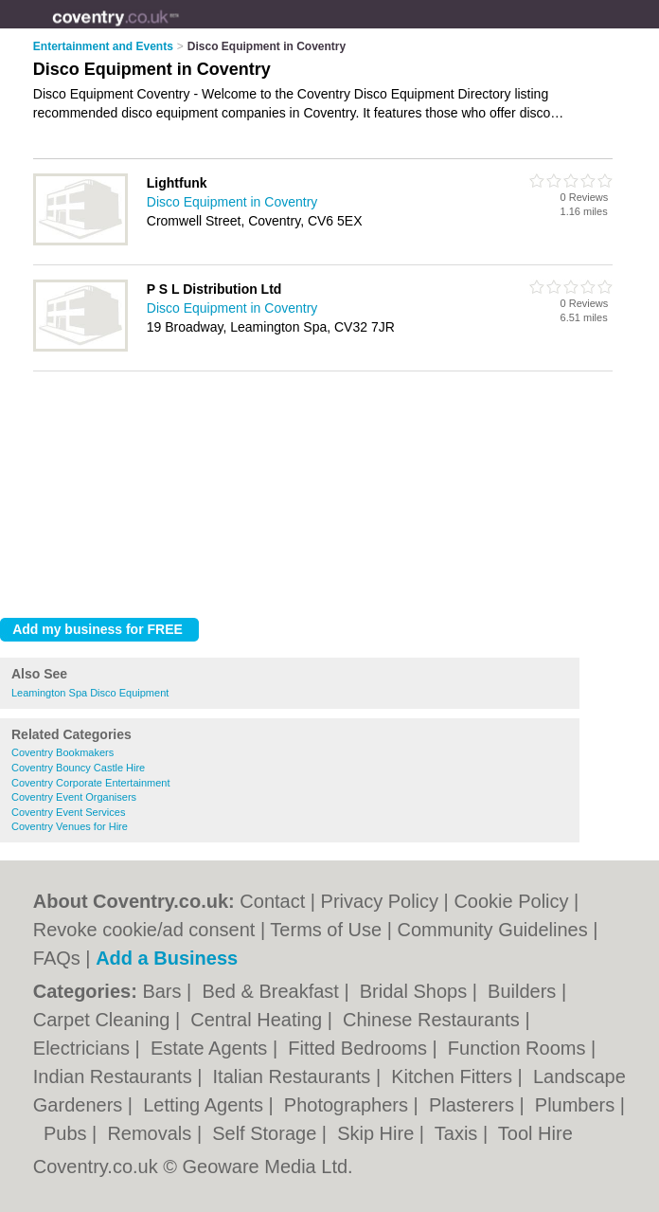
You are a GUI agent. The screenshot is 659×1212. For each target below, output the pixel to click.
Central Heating (259, 1019)
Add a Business (167, 958)
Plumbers (577, 1104)
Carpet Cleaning (104, 1019)
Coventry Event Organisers (73, 797)
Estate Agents (212, 1048)
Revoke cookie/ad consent (144, 929)
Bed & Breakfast (273, 991)
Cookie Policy (511, 901)
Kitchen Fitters (454, 1076)
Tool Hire (535, 1133)
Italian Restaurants (294, 1076)
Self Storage (267, 1133)
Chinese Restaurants (434, 1019)
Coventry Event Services (68, 812)
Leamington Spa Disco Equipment (90, 692)
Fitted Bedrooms (360, 1048)
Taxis (459, 1133)
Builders (524, 991)
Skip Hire (378, 1133)
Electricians (84, 1048)
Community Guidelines (492, 929)
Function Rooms (519, 1048)
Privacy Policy (379, 901)
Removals (151, 1133)
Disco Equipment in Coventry (232, 201)
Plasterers (474, 1104)
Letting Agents (205, 1104)
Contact (272, 901)
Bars (164, 991)
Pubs (68, 1133)
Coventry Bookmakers (62, 752)
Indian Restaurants (115, 1076)
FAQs (56, 958)
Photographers (349, 1104)
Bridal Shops (416, 991)
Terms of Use (326, 929)
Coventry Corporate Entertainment (90, 782)
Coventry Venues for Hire (69, 826)
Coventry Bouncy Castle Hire (78, 767)
